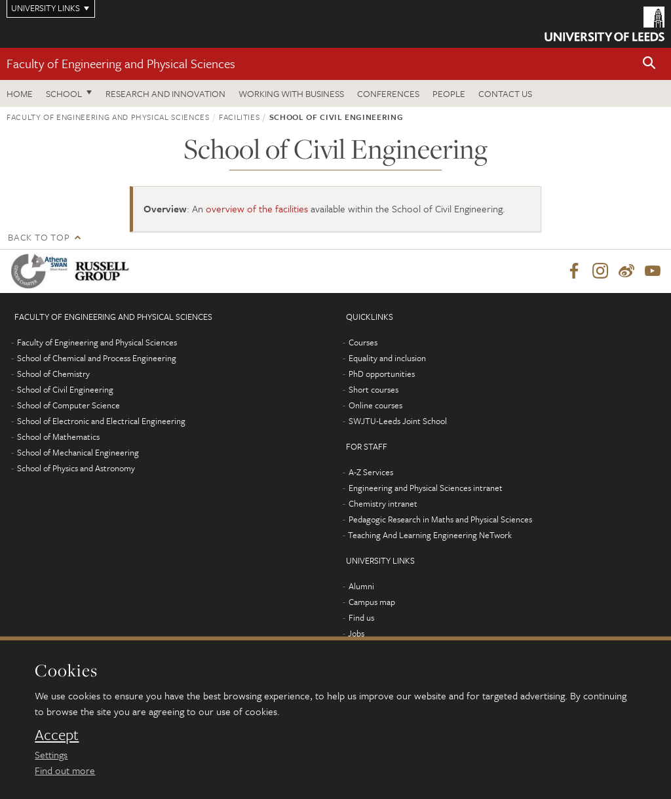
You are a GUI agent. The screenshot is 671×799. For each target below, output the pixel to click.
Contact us (505, 93)
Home (20, 93)
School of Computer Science (68, 405)
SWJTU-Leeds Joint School (398, 420)
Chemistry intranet (383, 503)
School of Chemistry (53, 373)
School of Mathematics (58, 436)
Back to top (38, 237)
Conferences (388, 93)
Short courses (373, 389)
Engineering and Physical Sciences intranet (426, 487)
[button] (649, 63)
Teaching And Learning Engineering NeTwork (430, 534)
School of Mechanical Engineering (78, 452)
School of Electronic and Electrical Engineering (101, 420)
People (448, 93)
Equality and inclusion (387, 357)
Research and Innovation (165, 93)
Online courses (375, 405)
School (64, 93)
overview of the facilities (257, 208)
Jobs (356, 633)
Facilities (239, 117)
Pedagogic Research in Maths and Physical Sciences (440, 519)
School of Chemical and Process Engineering (96, 357)
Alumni (361, 586)
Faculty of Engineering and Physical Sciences (121, 63)
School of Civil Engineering (65, 389)
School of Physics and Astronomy (76, 468)
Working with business (291, 93)
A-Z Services (371, 471)
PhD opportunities (382, 373)
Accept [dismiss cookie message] (57, 735)
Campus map (372, 601)
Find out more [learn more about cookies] (65, 770)
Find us (361, 617)
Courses (363, 342)
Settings (51, 754)
